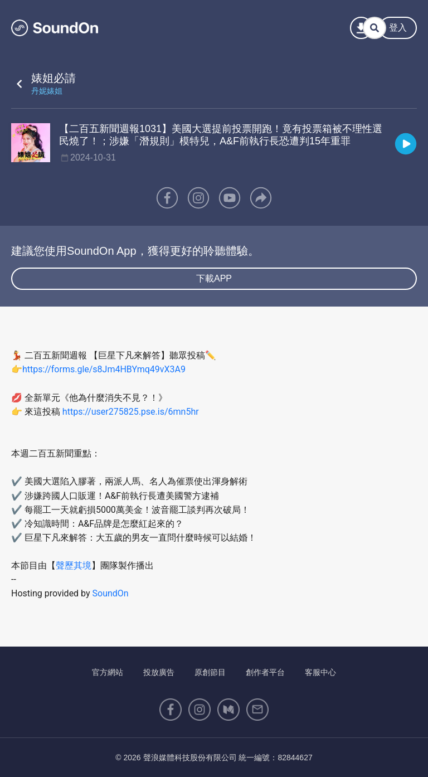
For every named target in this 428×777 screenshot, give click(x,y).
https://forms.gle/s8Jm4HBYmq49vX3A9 (104, 369)
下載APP (214, 278)
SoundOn (111, 593)
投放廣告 (158, 672)
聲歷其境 (73, 565)
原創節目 (210, 672)
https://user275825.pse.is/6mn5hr (130, 411)
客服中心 (320, 672)
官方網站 (107, 672)
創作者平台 (265, 672)
